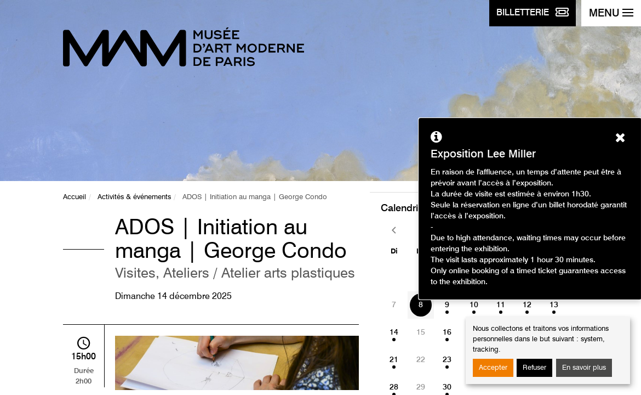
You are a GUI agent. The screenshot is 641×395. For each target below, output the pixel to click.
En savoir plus (584, 367)
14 (394, 332)
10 (474, 305)
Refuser (534, 367)
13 (554, 305)
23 (447, 360)
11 (500, 305)
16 (447, 332)
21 (394, 360)
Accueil (74, 197)
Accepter (493, 367)
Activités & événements (134, 197)
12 (527, 305)
